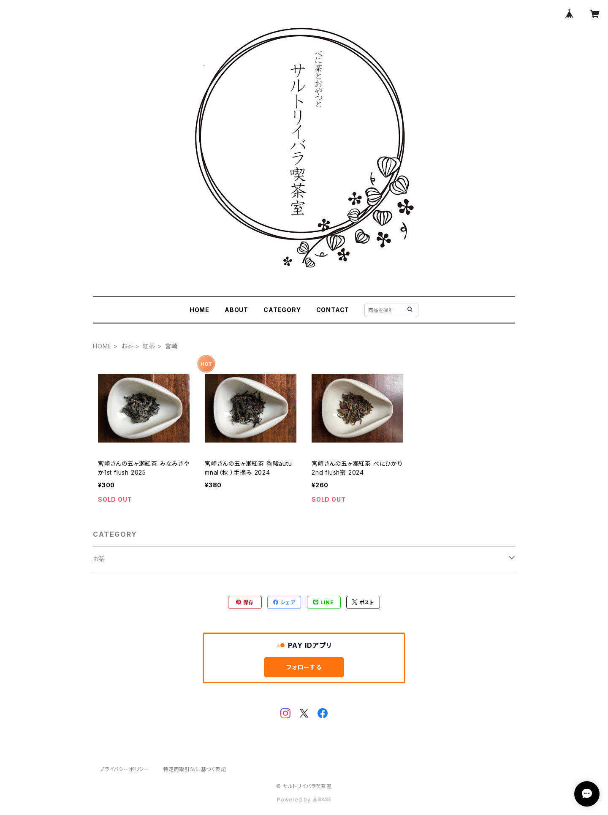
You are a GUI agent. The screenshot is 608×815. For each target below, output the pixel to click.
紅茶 (149, 346)
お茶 (127, 346)
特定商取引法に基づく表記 (194, 769)
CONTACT (333, 309)
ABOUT (236, 309)
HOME (199, 309)
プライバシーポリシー (124, 769)
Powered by (304, 799)
